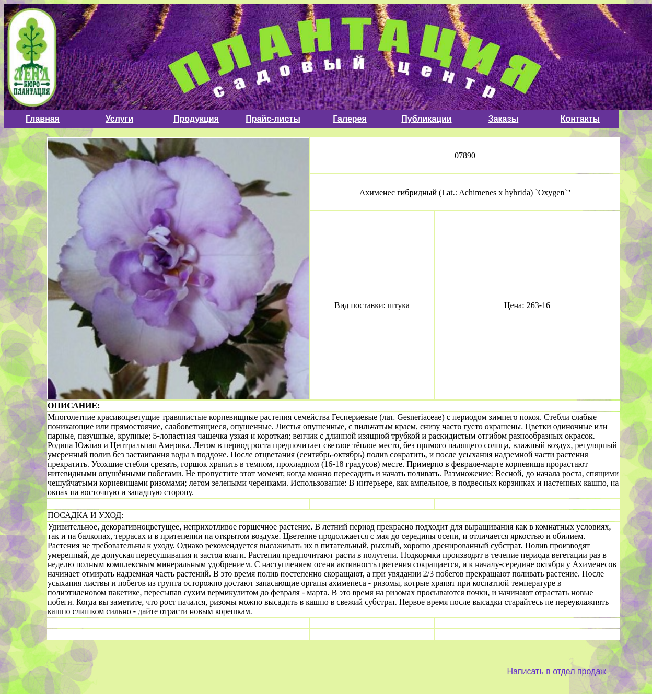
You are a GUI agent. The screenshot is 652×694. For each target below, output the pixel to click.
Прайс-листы (273, 118)
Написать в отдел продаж (556, 671)
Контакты (580, 118)
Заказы (503, 118)
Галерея (350, 118)
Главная (43, 118)
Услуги (119, 118)
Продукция (196, 118)
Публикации (426, 118)
